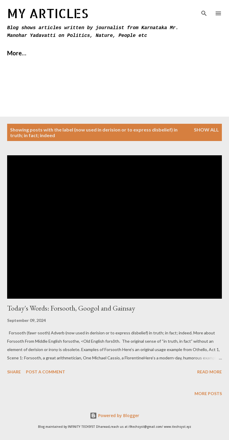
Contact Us (94, 53)
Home (15, 53)
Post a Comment (45, 371)
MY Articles (47, 13)
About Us (50, 53)
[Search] (204, 10)
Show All (206, 129)
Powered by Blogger (114, 415)
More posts (208, 393)
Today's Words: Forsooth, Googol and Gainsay (71, 308)
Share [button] (14, 371)
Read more (209, 371)
